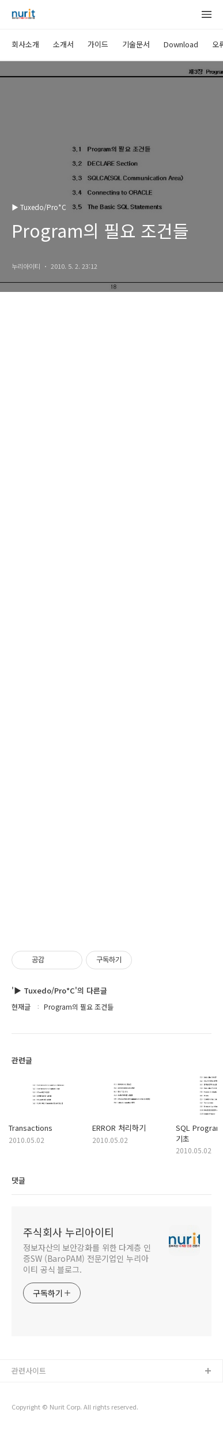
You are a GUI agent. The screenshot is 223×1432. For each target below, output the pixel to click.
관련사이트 (29, 1370)
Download (181, 44)
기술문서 (136, 44)
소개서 (63, 44)
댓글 (18, 1180)
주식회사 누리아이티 (68, 1232)
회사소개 (25, 44)
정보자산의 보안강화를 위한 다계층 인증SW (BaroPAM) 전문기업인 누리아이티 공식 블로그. (87, 1258)
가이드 (98, 44)
